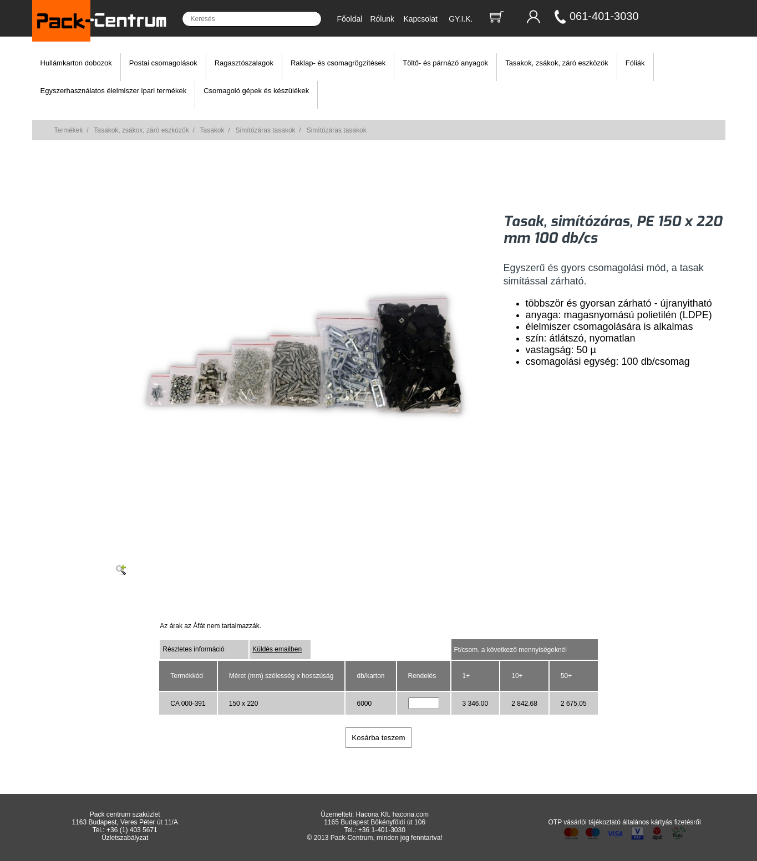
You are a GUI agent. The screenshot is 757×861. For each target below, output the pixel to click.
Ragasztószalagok (244, 63)
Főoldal (350, 18)
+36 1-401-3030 (381, 830)
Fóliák (635, 63)
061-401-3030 (604, 16)
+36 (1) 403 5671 (132, 830)
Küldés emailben (277, 649)
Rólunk (382, 18)
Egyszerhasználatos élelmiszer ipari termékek (113, 90)
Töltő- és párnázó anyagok (445, 63)
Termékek (68, 130)
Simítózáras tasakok (266, 130)
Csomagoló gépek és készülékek (256, 90)
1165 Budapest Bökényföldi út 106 (374, 822)
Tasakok (212, 130)
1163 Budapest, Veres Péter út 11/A (124, 822)
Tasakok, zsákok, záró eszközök (556, 63)
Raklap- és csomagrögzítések (338, 63)
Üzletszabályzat (124, 838)
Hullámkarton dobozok (76, 63)
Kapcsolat (420, 18)
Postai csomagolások (163, 63)
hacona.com (411, 814)
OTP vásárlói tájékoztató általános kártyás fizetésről (624, 822)
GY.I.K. (461, 18)
